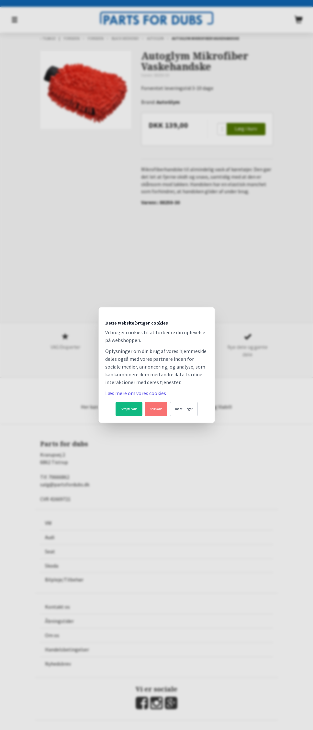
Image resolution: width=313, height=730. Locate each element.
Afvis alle (156, 409)
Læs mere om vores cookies (135, 393)
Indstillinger (184, 409)
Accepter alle (129, 409)
